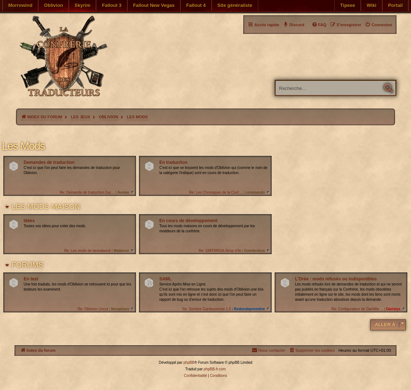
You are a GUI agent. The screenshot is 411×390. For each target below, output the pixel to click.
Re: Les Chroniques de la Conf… (216, 192)
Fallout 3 (111, 5)
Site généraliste (235, 5)
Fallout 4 (196, 5)
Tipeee (347, 5)
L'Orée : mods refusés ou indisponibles (336, 278)
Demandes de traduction (49, 162)
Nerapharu (120, 309)
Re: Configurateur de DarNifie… (357, 309)
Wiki (371, 5)
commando (255, 192)
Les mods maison (46, 206)
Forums (27, 265)
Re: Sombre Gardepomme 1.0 (206, 309)
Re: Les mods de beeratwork (87, 251)
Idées (29, 220)
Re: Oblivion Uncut (93, 309)
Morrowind (20, 5)
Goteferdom (254, 251)
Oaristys (393, 309)
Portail (395, 5)
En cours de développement (188, 220)
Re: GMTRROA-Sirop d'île (220, 251)
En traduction (173, 162)
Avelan (123, 192)
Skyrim (82, 5)
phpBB (188, 363)
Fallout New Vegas (154, 5)
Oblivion (53, 5)
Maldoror (121, 251)
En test (31, 278)
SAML (165, 278)
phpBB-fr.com (215, 369)
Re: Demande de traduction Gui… (87, 192)
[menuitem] (378, 24)
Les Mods (23, 146)
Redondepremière (249, 309)
